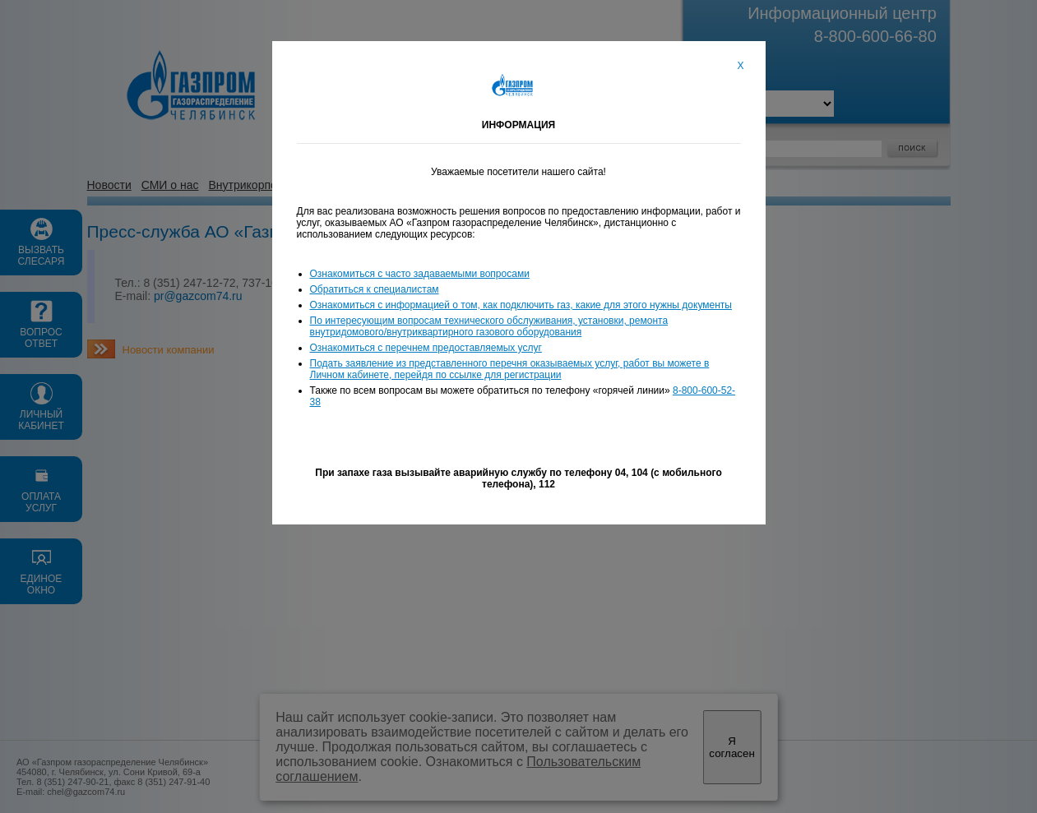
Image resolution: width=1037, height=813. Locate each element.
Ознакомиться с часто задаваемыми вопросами (420, 273)
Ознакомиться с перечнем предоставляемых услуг (426, 347)
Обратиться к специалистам (374, 289)
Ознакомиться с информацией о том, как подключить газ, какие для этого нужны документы (521, 305)
